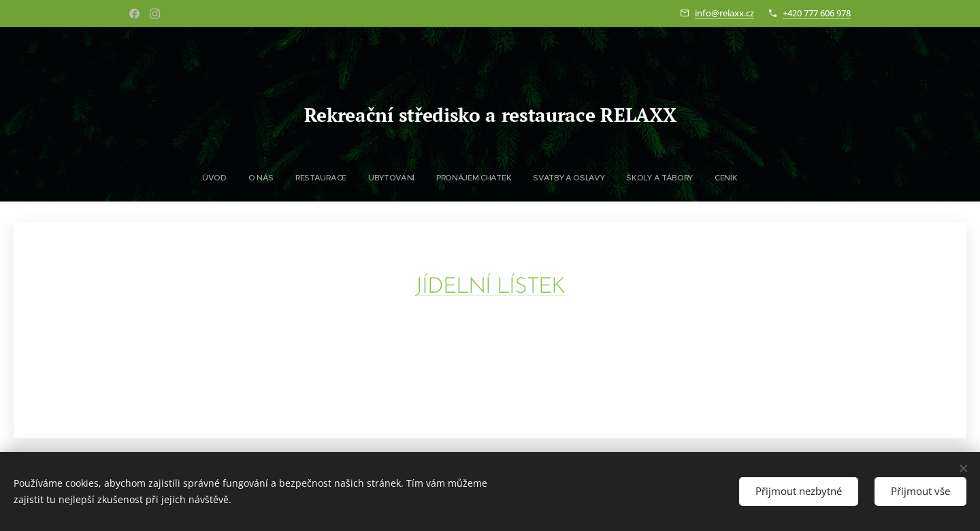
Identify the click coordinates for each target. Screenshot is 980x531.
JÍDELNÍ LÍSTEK (490, 287)
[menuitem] (375, 178)
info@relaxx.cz (724, 13)
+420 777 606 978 (817, 13)
